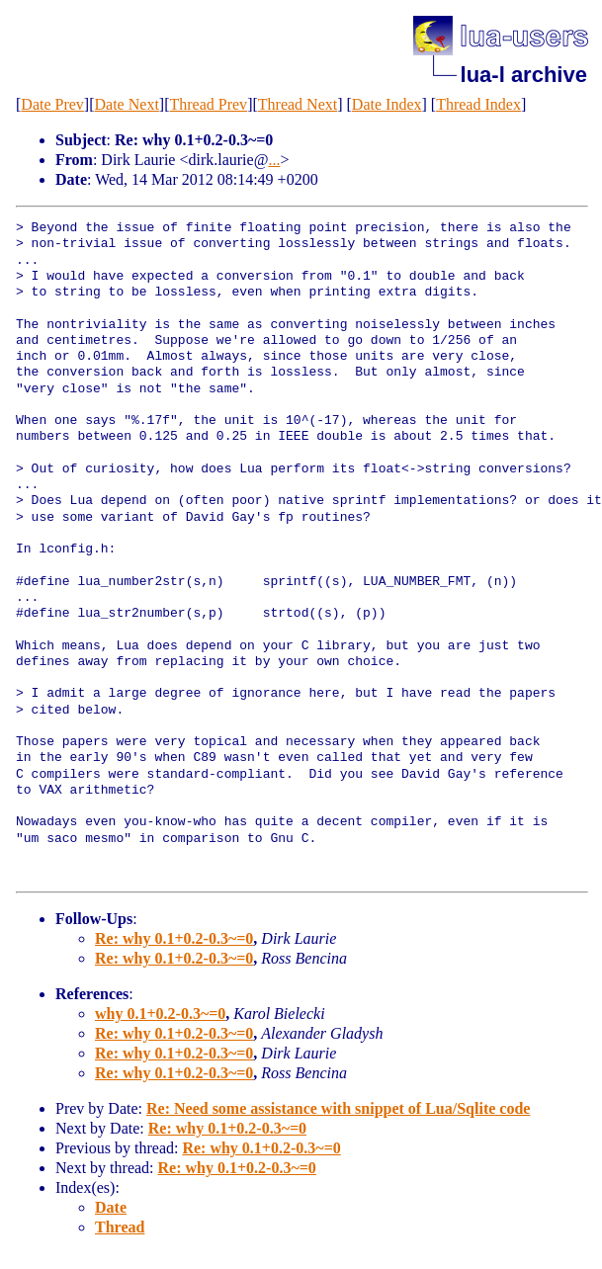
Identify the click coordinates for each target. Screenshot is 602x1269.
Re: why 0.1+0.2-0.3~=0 (174, 938)
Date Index (387, 104)
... (274, 159)
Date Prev (52, 104)
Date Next (127, 104)
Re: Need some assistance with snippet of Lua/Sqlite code (338, 1108)
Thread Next (297, 104)
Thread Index (478, 104)
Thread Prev (208, 104)
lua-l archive (524, 74)
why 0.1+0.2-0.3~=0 (160, 1013)
